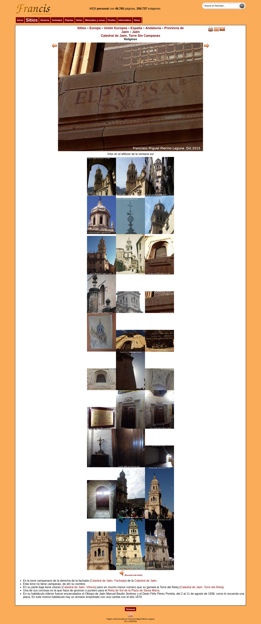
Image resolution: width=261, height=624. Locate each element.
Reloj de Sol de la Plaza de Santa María (133, 590)
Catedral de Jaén (145, 580)
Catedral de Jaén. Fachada (108, 580)
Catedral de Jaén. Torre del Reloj (201, 587)
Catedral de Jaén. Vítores (79, 587)
